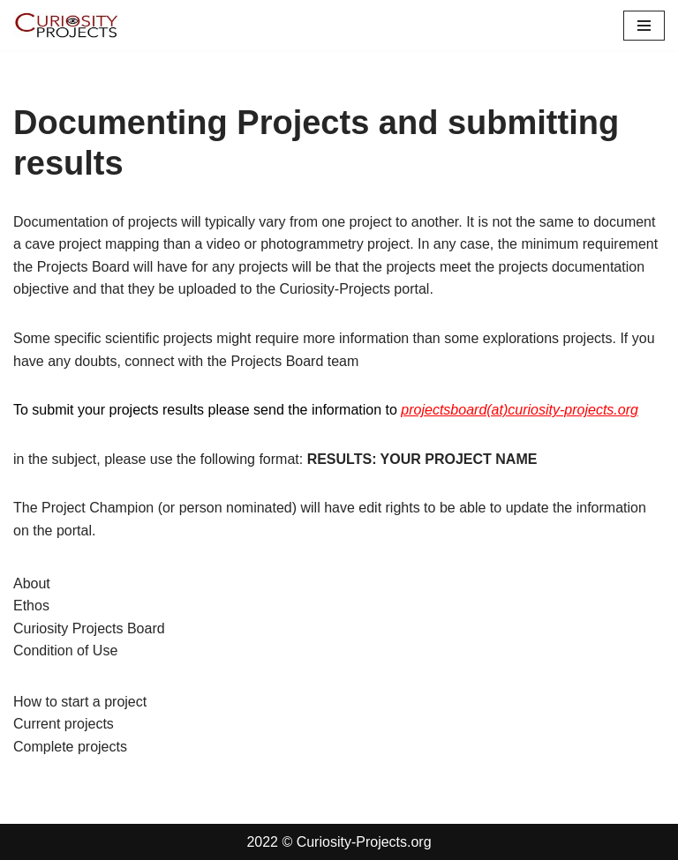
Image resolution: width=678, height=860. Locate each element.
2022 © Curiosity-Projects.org (338, 841)
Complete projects (70, 746)
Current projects (63, 723)
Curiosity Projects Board (89, 628)
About (31, 583)
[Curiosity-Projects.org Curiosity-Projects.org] (66, 25)
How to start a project (80, 701)
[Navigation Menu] (644, 26)
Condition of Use (65, 650)
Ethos (31, 605)
